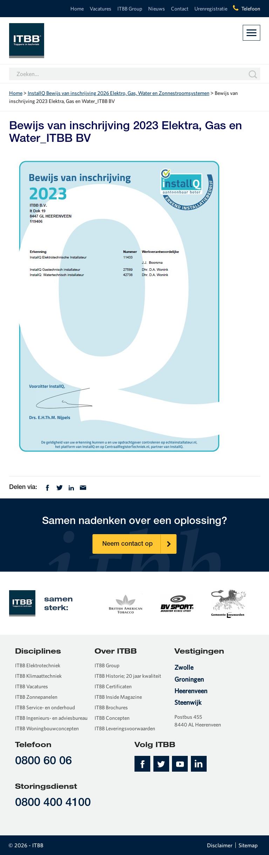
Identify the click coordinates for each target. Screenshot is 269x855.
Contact (179, 9)
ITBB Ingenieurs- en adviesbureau (51, 718)
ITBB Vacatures (31, 686)
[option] (125, 603)
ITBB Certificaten (113, 686)
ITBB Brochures (111, 707)
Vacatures (100, 9)
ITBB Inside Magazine (118, 697)
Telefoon (250, 9)
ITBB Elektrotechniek (37, 665)
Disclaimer (220, 845)
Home (77, 9)
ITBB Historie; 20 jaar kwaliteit (128, 676)
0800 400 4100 (53, 803)
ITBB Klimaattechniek (38, 676)
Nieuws (156, 9)
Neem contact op (139, 544)
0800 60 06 (43, 761)
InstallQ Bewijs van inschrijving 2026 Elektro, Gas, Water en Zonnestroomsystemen (118, 93)
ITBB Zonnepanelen (36, 697)
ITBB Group (129, 9)
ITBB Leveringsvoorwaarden (125, 728)
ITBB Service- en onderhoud (45, 707)
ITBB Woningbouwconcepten (47, 728)
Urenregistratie (210, 9)
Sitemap (248, 845)
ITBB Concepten (112, 718)
